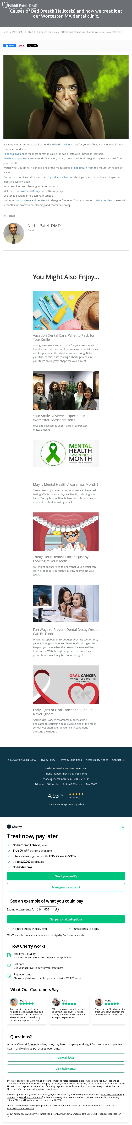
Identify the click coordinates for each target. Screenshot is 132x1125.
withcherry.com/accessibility (20, 1108)
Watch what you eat (15, 158)
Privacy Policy (47, 759)
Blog (30, 31)
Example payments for (21, 909)
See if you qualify (66, 876)
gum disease (23, 200)
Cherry (32, 1044)
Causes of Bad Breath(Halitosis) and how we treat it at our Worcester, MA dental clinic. (80, 31)
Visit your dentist (106, 200)
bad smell (61, 144)
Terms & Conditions (70, 759)
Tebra (81, 804)
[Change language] (122, 826)
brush (23, 191)
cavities (41, 200)
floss (35, 191)
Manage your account (66, 887)
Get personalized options (66, 919)
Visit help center (66, 1069)
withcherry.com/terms (31, 1097)
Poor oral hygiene (13, 153)
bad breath (80, 167)
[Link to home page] (26, 5)
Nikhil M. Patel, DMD (13, 31)
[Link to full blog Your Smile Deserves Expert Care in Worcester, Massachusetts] (66, 397)
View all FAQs (66, 1058)
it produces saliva (58, 177)
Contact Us (118, 759)
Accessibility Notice (97, 759)
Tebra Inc (30, 759)
